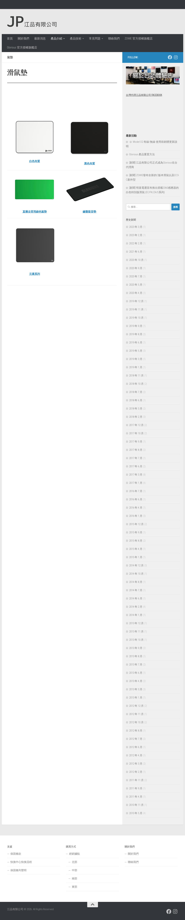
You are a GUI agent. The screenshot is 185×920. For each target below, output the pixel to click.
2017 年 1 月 (135, 483)
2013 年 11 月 (136, 631)
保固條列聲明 (18, 870)
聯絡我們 (114, 38)
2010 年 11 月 (136, 805)
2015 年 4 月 (135, 549)
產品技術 (75, 38)
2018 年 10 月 (136, 383)
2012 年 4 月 (135, 755)
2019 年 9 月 (135, 326)
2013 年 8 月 (135, 656)
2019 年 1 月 (135, 367)
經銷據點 (74, 853)
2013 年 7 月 (135, 664)
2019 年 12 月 (136, 301)
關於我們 (23, 38)
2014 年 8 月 (135, 582)
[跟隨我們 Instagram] (176, 57)
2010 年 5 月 (135, 813)
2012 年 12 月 (136, 705)
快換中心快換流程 (21, 862)
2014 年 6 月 (135, 598)
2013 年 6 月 (135, 672)
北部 (74, 862)
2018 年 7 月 (135, 392)
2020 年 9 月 (135, 268)
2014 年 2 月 (135, 606)
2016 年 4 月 (135, 507)
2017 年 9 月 (135, 441)
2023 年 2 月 (135, 235)
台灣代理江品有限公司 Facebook (144, 95)
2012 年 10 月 (136, 722)
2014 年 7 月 (135, 590)
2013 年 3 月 (135, 689)
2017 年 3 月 (135, 474)
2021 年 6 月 (135, 251)
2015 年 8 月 (135, 540)
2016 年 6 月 (135, 499)
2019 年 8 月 (135, 334)
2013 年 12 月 (136, 623)
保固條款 (15, 853)
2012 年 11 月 (136, 714)
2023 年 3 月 (135, 227)
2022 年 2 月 (135, 243)
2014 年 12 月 (136, 565)
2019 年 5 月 (135, 350)
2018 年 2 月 (135, 416)
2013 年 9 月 (135, 648)
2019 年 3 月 (135, 359)
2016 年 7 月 (135, 491)
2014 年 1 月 (135, 615)
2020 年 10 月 (136, 260)
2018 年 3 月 (135, 408)
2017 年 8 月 (135, 449)
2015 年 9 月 (135, 532)
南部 (74, 878)
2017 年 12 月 (136, 425)
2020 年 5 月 (135, 284)
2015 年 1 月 (135, 557)
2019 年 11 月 (136, 309)
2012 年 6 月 (135, 747)
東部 (74, 886)
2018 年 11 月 (136, 375)
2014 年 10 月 (136, 573)
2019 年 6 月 (135, 342)
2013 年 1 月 (135, 697)
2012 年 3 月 (135, 763)
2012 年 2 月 (135, 772)
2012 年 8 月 (135, 730)
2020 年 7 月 (135, 276)
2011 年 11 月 (136, 780)
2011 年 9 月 (135, 788)
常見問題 (94, 38)
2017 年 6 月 (135, 466)
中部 (74, 870)
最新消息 (40, 38)
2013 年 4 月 (135, 681)
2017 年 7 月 (135, 458)
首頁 (10, 38)
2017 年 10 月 (136, 433)
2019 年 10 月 (136, 317)
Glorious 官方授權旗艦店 (22, 47)
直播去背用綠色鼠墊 (34, 211)
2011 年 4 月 (135, 796)
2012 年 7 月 (135, 738)
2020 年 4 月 (135, 293)
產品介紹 (56, 38)
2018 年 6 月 (135, 400)
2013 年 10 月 (136, 639)
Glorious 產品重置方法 (142, 154)
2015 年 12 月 (136, 524)
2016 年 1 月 (135, 516)
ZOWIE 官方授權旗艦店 (139, 38)
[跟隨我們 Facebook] (170, 57)
